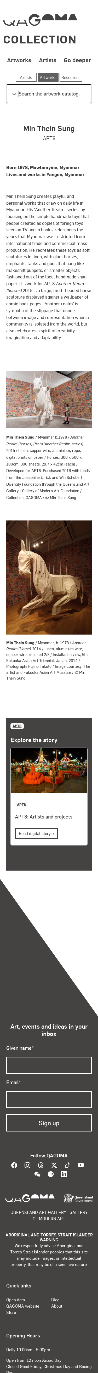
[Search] (49, 94)
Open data (15, 1299)
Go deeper (77, 60)
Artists (47, 60)
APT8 (17, 726)
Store (11, 1312)
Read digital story (35, 833)
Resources (70, 77)
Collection (40, 39)
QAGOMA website (22, 1306)
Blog (55, 1299)
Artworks (19, 60)
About (56, 1306)
